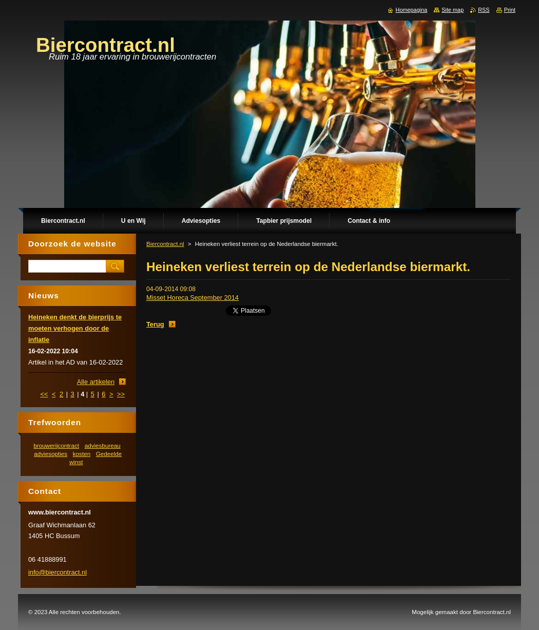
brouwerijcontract (56, 445)
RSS (483, 10)
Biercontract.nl (165, 244)
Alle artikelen (95, 382)
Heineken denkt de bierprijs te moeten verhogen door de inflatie (75, 328)
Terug (155, 324)
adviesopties (50, 453)
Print (509, 10)
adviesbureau (103, 445)
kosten (81, 453)
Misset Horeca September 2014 (192, 297)
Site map (452, 10)
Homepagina (412, 10)
